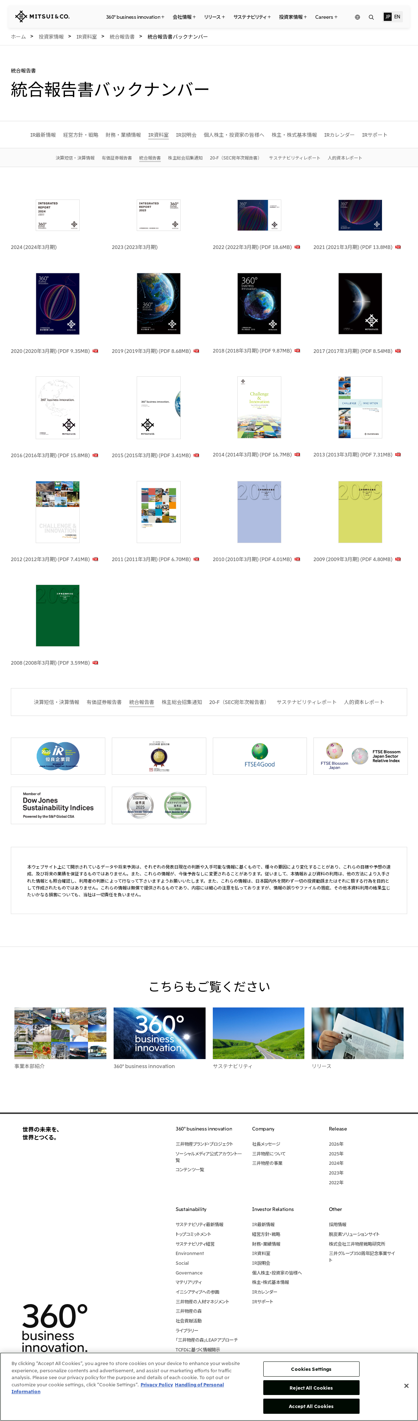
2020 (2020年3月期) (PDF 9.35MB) (50, 350)
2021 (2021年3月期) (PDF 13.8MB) (352, 246)
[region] (209, 1386)
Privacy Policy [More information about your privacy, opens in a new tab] (157, 1384)
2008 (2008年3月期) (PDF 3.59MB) (50, 662)
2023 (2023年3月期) (135, 246)
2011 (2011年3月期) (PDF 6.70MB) (151, 559)
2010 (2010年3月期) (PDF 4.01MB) (252, 559)
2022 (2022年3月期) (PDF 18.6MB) (252, 246)
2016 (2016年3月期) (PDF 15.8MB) (50, 455)
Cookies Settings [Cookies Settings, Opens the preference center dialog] (311, 1368)
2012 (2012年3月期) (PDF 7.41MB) (50, 559)
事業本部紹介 (29, 1066)
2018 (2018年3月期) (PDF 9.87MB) (252, 350)
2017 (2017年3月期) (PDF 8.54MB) (352, 350)
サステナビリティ (233, 1066)
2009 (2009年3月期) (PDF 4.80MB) (352, 559)
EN (397, 16)
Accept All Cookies (311, 1406)
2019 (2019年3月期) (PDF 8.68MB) (151, 350)
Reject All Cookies (311, 1387)
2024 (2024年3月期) (34, 246)
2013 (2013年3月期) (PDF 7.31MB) (352, 454)
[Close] (406, 1386)
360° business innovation (144, 1066)
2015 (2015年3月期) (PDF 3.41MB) (151, 455)
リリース (321, 1066)
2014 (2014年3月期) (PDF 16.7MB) (252, 454)
